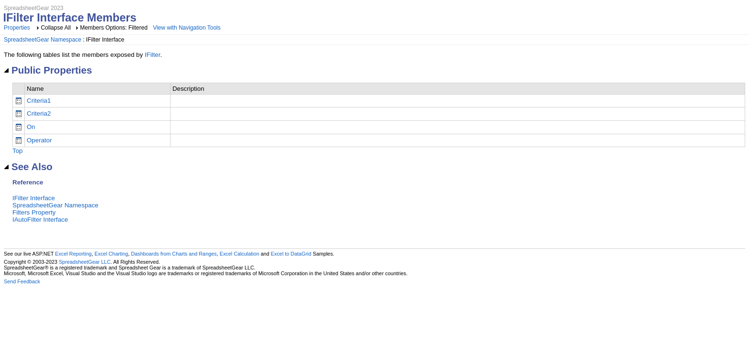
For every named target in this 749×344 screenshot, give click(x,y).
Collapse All (56, 27)
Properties (17, 27)
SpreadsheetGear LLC (84, 262)
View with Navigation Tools (187, 27)
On (31, 126)
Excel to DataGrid (291, 254)
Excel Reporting (73, 254)
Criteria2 (39, 113)
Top (17, 150)
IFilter (152, 54)
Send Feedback (22, 281)
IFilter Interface (33, 198)
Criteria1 (39, 100)
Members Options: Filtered (114, 27)
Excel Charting (111, 254)
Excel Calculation (239, 254)
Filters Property (33, 212)
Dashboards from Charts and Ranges (173, 254)
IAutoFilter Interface (40, 219)
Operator (39, 140)
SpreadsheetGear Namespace (42, 39)
